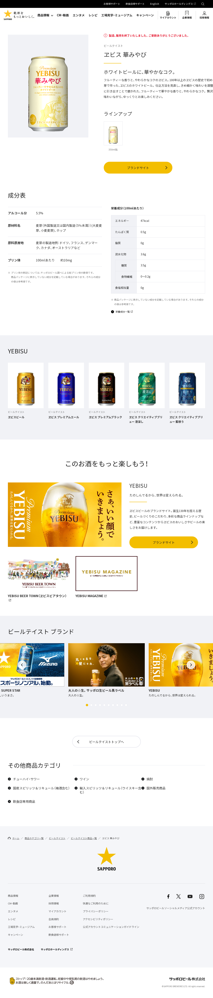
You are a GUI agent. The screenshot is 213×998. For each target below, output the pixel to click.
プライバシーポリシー (95, 911)
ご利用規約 (89, 896)
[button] (87, 705)
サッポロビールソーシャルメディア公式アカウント (175, 908)
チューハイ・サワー (26, 779)
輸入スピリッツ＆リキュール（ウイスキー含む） (110, 790)
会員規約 (54, 919)
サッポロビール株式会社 (21, 949)
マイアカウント (168, 17)
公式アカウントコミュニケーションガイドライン (111, 927)
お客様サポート (112, 4)
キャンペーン (145, 15)
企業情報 (187, 17)
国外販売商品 (156, 788)
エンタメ (79, 15)
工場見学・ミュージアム (116, 15)
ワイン (84, 779)
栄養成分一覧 (123, 311)
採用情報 (204, 17)
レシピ (93, 15)
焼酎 (150, 779)
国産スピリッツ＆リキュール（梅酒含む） (41, 788)
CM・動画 (63, 15)
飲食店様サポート (135, 4)
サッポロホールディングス (179, 4)
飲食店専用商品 (24, 801)
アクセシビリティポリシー (98, 919)
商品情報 (43, 15)
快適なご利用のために (95, 903)
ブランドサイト (138, 167)
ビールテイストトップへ (106, 741)
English (154, 4)
